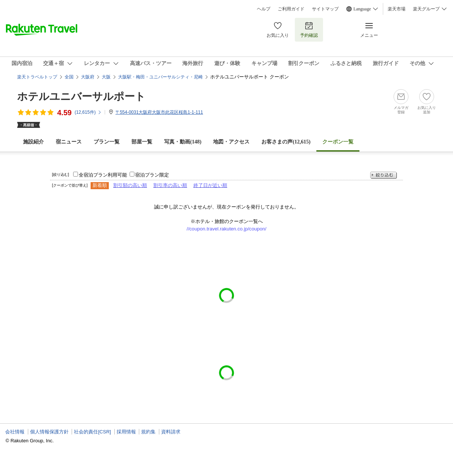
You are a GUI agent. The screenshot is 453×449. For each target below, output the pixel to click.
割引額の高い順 (130, 185)
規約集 (148, 432)
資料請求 (170, 432)
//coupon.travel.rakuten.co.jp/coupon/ (227, 229)
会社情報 (15, 432)
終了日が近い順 (210, 185)
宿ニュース (69, 142)
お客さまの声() (285, 142)
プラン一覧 (107, 142)
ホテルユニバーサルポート (81, 96)
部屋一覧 (141, 142)
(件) (88, 112)
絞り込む (383, 175)
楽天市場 (396, 9)
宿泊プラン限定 (152, 175)
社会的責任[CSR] (92, 432)
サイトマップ (325, 9)
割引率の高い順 (170, 185)
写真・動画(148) (182, 142)
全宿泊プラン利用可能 (103, 175)
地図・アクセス (231, 142)
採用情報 (126, 432)
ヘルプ (263, 9)
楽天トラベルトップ (37, 77)
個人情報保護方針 (49, 432)
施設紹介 (33, 142)
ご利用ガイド (291, 9)
